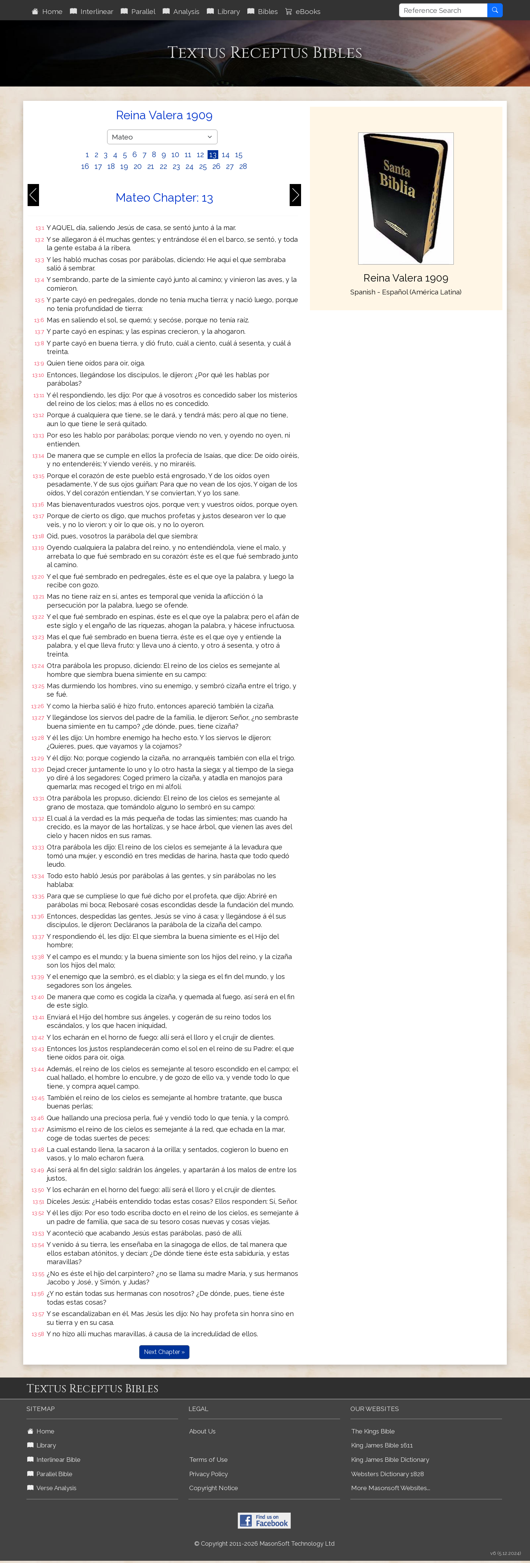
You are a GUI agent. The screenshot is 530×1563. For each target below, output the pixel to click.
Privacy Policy (208, 1474)
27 (230, 166)
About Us (202, 1431)
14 (226, 154)
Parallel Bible (50, 1474)
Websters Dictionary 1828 (387, 1474)
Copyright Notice (213, 1488)
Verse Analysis (52, 1488)
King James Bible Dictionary (390, 1459)
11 (188, 154)
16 (85, 166)
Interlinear (91, 11)
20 (138, 166)
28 (243, 166)
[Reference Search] (443, 10)
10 (175, 154)
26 (216, 166)
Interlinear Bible (54, 1459)
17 (98, 166)
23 (176, 166)
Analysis (181, 11)
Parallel (138, 11)
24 (189, 166)
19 (124, 166)
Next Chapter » (164, 1351)
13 (213, 154)
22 (163, 166)
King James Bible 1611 (382, 1445)
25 (203, 166)
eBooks (303, 11)
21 (150, 166)
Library (223, 11)
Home (47, 11)
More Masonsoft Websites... (390, 1488)
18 (111, 166)
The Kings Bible (373, 1431)
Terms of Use (208, 1459)
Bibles (262, 11)
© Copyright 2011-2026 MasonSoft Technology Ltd (264, 1543)
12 (200, 154)
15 (238, 154)
